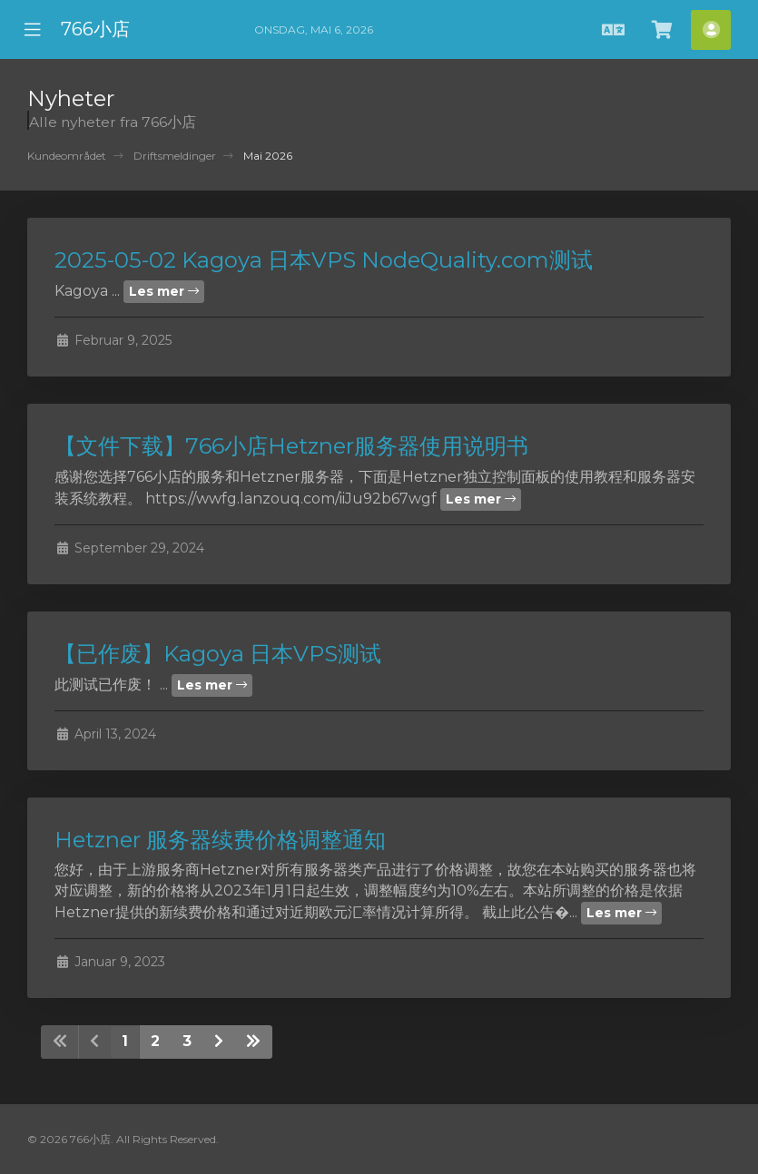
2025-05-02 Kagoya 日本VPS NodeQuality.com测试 (323, 260)
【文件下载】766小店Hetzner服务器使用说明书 (291, 446)
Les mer (164, 291)
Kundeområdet (66, 155)
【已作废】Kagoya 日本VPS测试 (217, 654)
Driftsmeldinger (174, 155)
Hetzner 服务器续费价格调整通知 (220, 840)
